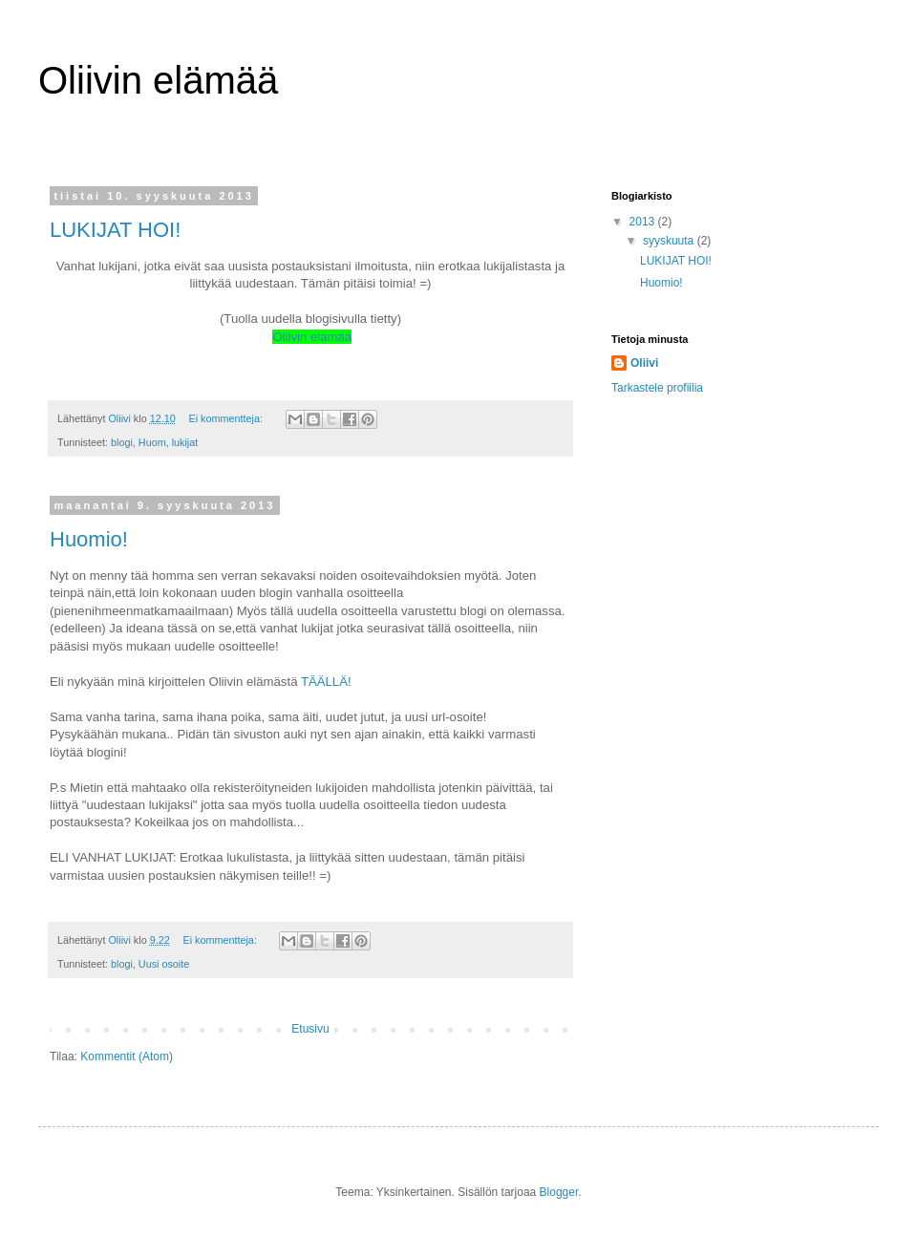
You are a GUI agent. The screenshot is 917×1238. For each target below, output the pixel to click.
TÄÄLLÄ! (326, 681)
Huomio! (89, 539)
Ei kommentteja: (226, 418)
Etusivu (310, 1028)
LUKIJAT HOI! (115, 230)
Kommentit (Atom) (126, 1056)
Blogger (559, 1192)
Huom (152, 442)
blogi (122, 442)
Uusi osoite (164, 964)
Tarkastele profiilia (657, 388)
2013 (643, 221)
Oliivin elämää (312, 337)
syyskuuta (670, 240)
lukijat (185, 442)
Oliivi (644, 363)
